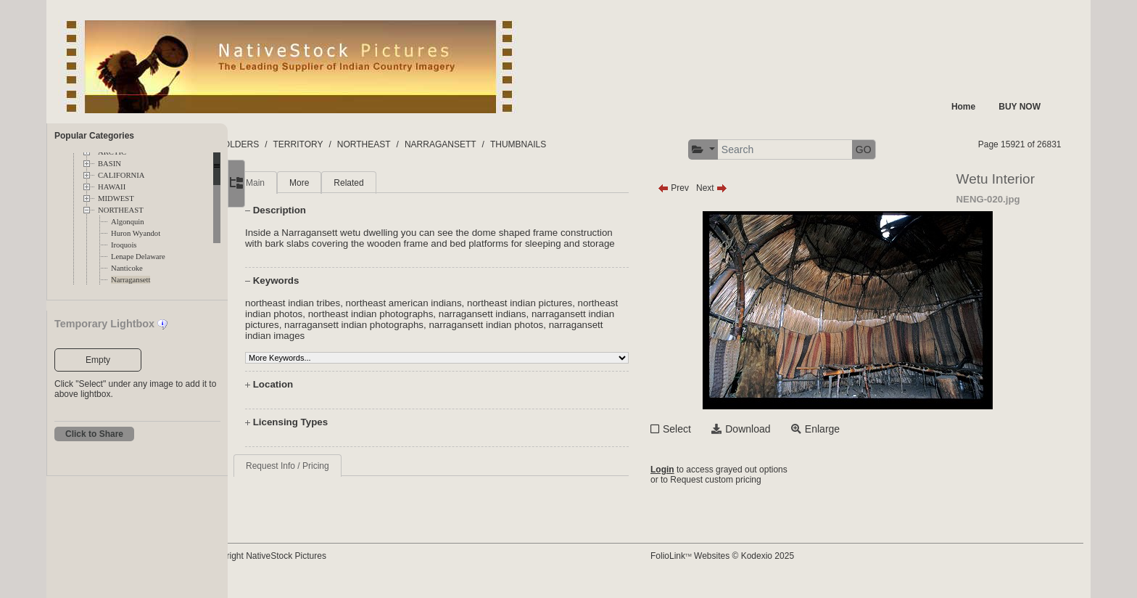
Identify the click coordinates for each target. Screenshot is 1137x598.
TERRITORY (356, 144)
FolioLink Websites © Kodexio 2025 (749, 567)
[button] (730, 149)
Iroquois (124, 245)
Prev (700, 188)
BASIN (109, 164)
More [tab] (340, 183)
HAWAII (111, 187)
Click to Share (94, 434)
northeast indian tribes (333, 313)
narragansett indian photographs (480, 335)
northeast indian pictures (560, 313)
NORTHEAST (121, 210)
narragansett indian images (379, 346)
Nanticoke (127, 268)
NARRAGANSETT (498, 144)
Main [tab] (296, 183)
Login (689, 470)
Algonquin (127, 222)
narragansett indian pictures (345, 335)
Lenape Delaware (138, 257)
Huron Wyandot (135, 233)
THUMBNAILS (575, 144)
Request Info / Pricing (329, 477)
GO (890, 149)
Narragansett (130, 280)
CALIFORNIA (121, 175)
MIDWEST (116, 198)
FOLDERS (296, 144)
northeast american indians (445, 313)
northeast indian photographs (455, 324)
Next (738, 188)
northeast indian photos (336, 324)
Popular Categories (94, 136)
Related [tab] (390, 183)
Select (704, 429)
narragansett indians (567, 324)
